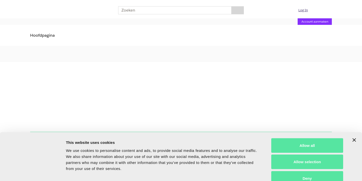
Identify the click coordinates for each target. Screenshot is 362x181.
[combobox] (172, 10)
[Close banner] (354, 109)
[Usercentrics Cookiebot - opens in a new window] (33, 171)
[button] (306, 10)
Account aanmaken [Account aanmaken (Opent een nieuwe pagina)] (314, 21)
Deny (307, 148)
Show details (264, 171)
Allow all (307, 115)
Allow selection (307, 132)
